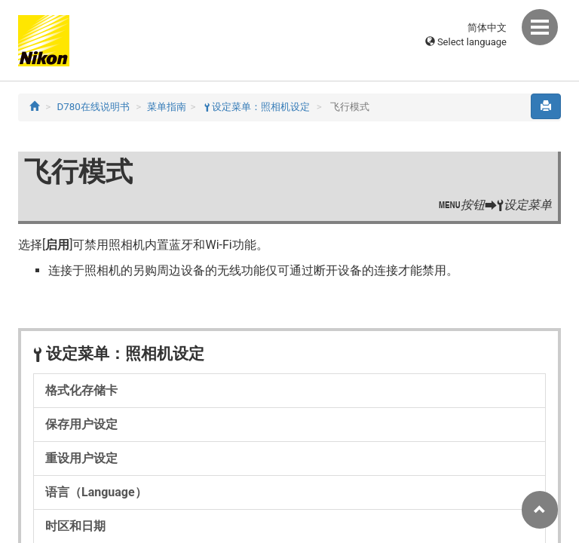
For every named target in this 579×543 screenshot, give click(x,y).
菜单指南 (166, 106)
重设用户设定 (81, 458)
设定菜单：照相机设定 (257, 106)
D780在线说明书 (93, 106)
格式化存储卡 (81, 390)
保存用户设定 (81, 424)
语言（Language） (96, 492)
